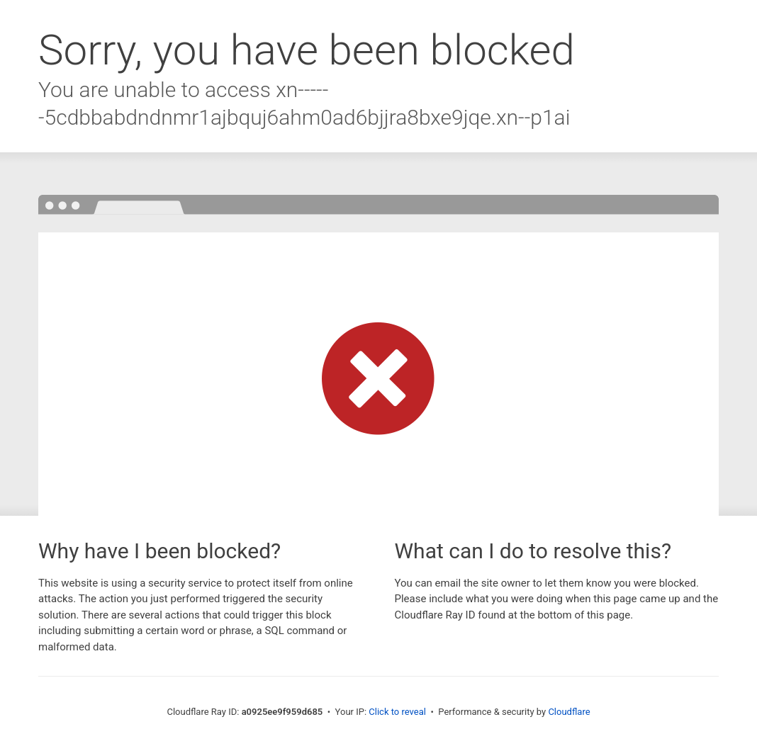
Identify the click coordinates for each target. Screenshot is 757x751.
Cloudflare (569, 711)
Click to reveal (397, 711)
